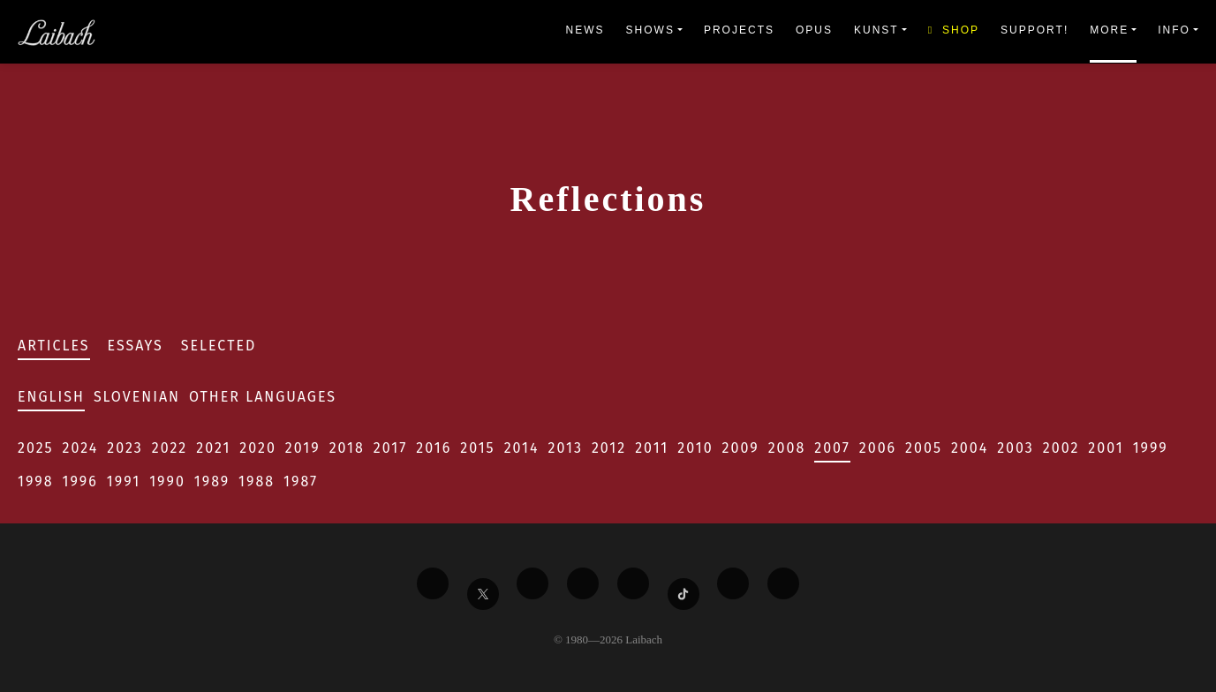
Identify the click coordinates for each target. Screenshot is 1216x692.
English (51, 396)
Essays (135, 345)
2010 (695, 448)
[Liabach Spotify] (733, 583)
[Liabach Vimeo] (532, 583)
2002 (1061, 448)
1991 (123, 481)
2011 (651, 448)
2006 (877, 448)
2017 (390, 448)
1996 (80, 481)
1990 (167, 481)
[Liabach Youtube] (583, 583)
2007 (832, 448)
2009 (740, 448)
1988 (256, 481)
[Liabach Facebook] (433, 583)
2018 (347, 448)
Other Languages (262, 396)
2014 (522, 448)
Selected (219, 345)
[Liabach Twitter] (483, 594)
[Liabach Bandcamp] (783, 583)
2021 (213, 448)
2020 (257, 448)
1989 (212, 481)
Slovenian (137, 396)
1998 (36, 481)
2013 (565, 448)
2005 (923, 448)
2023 (124, 448)
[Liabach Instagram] (633, 583)
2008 (787, 448)
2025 (36, 448)
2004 (969, 448)
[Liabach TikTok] (683, 594)
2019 (303, 448)
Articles (54, 345)
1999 (1150, 448)
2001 (1105, 448)
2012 (609, 448)
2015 (477, 448)
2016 (433, 448)
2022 (170, 448)
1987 (300, 481)
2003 (1015, 448)
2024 (81, 448)
